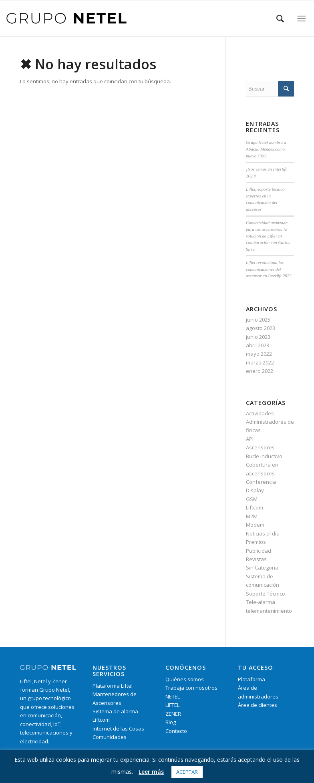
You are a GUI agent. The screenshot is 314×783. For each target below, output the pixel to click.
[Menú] (302, 18)
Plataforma (251, 679)
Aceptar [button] (187, 771)
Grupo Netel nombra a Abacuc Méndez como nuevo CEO (266, 149)
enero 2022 (259, 370)
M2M (252, 516)
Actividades (260, 413)
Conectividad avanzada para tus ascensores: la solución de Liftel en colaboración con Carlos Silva (268, 236)
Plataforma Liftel (113, 685)
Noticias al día (263, 533)
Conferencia (261, 481)
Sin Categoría (262, 567)
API (250, 439)
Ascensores (260, 447)
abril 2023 (257, 345)
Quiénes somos (184, 679)
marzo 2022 (260, 362)
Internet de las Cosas (118, 728)
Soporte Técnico (265, 593)
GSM (252, 499)
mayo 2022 (259, 353)
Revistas (256, 559)
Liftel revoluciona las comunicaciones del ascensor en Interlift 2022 (269, 269)
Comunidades (110, 737)
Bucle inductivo (264, 456)
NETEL (172, 696)
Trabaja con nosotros (191, 687)
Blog (170, 722)
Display (255, 490)
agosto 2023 (260, 328)
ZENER (173, 713)
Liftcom (254, 507)
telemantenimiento (269, 610)
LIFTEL (172, 705)
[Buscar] (280, 18)
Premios (256, 541)
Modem (255, 524)
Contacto (176, 731)
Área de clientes (257, 705)
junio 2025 (258, 319)
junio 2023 (258, 336)
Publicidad (258, 550)
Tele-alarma (260, 602)
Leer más (151, 771)
